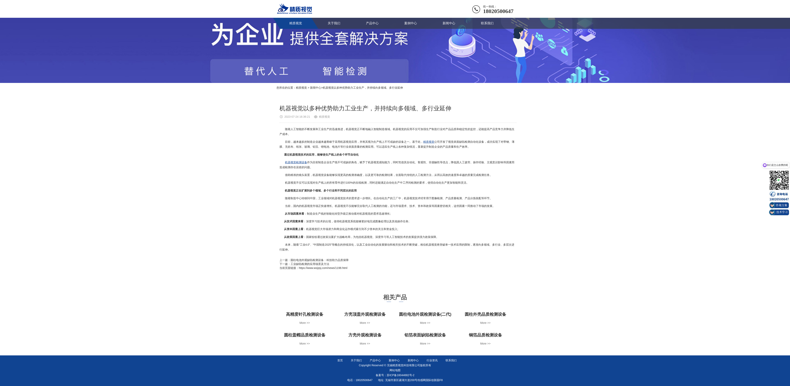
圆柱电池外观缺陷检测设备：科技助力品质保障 (320, 260)
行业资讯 (432, 360)
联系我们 (487, 23)
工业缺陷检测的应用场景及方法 (310, 264)
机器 (288, 162)
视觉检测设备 (299, 162)
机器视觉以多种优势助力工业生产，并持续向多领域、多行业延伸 (363, 87)
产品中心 (372, 23)
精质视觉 (295, 23)
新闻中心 (449, 23)
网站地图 (395, 370)
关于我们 (334, 23)
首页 (340, 360)
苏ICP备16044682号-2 (400, 375)
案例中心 (410, 23)
